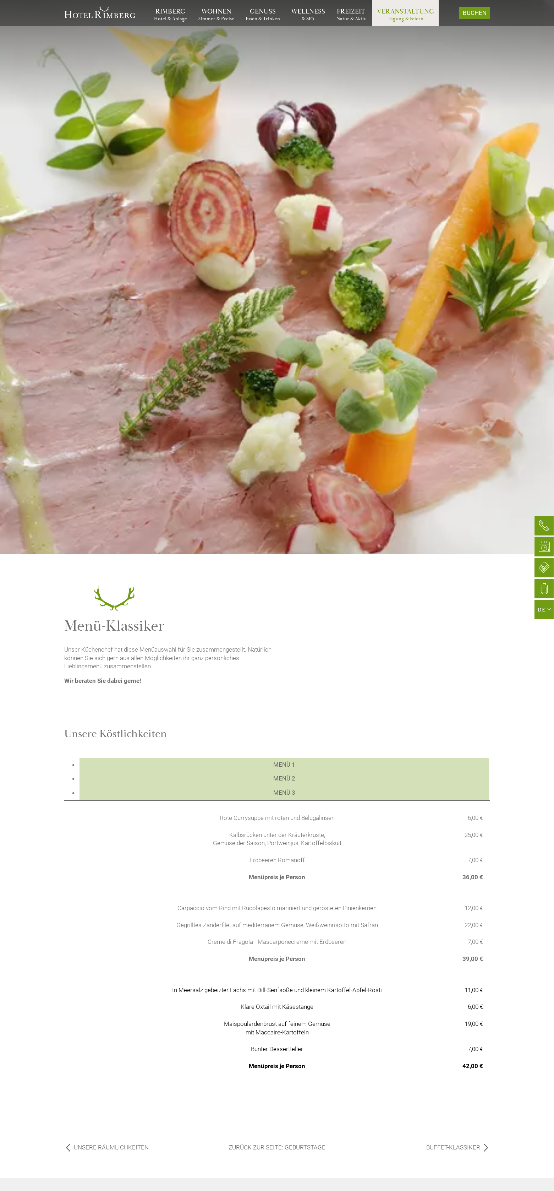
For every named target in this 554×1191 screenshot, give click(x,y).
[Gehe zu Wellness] (308, 15)
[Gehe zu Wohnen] (216, 15)
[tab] (284, 765)
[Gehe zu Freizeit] (351, 15)
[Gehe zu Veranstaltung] (405, 15)
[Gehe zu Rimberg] (170, 15)
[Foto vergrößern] (391, 580)
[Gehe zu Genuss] (263, 15)
